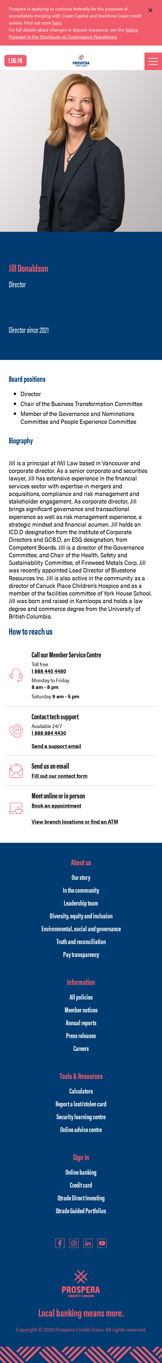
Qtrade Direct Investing (81, 1197)
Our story (81, 877)
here (56, 22)
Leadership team (81, 903)
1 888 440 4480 (49, 670)
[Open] (153, 61)
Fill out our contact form (59, 775)
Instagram (74, 1243)
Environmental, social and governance (81, 928)
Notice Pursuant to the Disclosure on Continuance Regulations (73, 33)
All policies (81, 997)
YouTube (102, 1243)
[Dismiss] (150, 10)
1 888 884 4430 (49, 732)
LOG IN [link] (15, 60)
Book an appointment (56, 805)
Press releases (81, 1035)
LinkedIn (88, 1243)
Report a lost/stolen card (81, 1103)
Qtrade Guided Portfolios (81, 1210)
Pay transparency (81, 954)
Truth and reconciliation (81, 941)
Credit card (81, 1185)
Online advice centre (81, 1129)
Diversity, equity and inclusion (81, 915)
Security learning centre (81, 1116)
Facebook (60, 1243)
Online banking (81, 1172)
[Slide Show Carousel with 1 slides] (81, 26)
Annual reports (81, 1022)
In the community (81, 890)
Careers (81, 1048)
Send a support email (56, 745)
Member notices (81, 1009)
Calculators (81, 1091)
